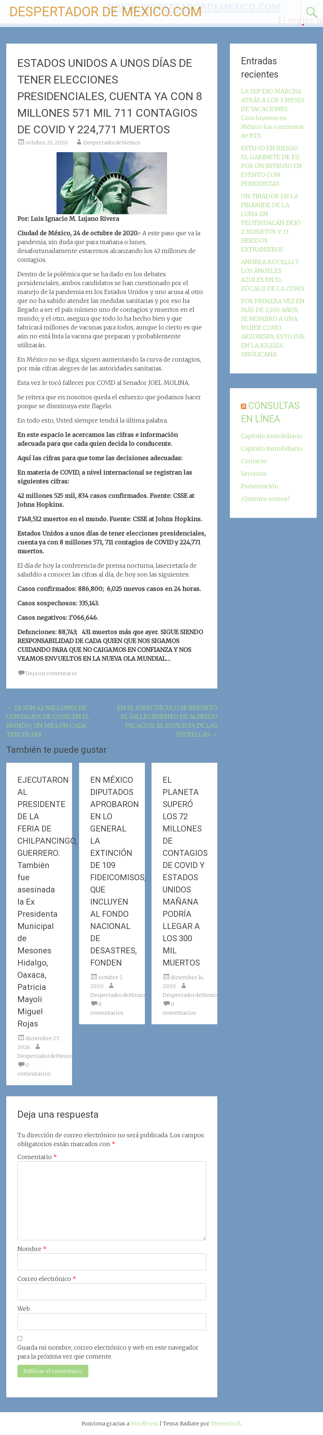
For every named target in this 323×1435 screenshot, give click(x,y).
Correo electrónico (46, 1278)
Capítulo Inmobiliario (271, 436)
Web (23, 1308)
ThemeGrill (226, 1423)
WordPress (144, 1423)
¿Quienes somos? (265, 498)
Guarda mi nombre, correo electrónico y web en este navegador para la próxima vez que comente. (107, 1352)
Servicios (254, 473)
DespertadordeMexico (111, 142)
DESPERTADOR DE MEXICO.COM (105, 12)
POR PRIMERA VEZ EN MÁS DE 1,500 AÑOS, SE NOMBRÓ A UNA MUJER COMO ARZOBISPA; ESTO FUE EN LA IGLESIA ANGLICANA (273, 327)
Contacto (254, 461)
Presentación (260, 486)
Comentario (37, 1157)
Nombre (32, 1249)
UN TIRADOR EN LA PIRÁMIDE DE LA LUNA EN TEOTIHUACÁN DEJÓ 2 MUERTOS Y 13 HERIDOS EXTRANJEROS (271, 222)
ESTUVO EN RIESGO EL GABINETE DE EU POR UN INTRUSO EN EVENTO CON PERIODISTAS (271, 165)
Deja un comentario (51, 673)
